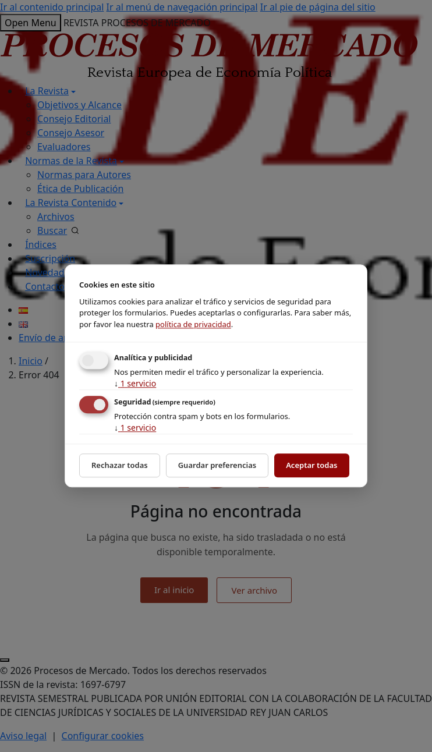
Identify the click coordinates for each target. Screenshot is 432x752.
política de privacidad (193, 324)
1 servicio (135, 383)
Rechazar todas (119, 465)
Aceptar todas (311, 465)
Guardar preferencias (217, 465)
